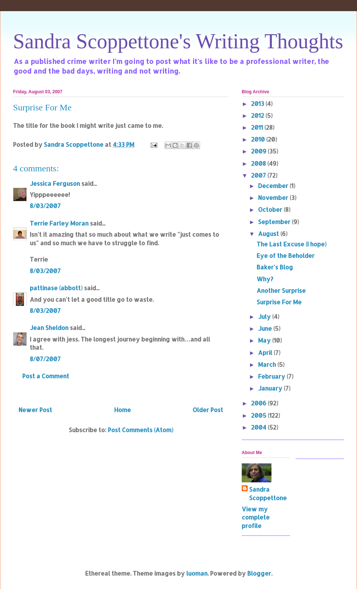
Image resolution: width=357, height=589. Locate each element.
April (266, 352)
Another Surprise (281, 290)
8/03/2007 (45, 206)
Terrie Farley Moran (59, 223)
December (274, 186)
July (265, 316)
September (275, 222)
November (274, 197)
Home (122, 410)
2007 (259, 175)
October (271, 209)
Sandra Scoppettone (268, 493)
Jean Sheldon (49, 327)
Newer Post (35, 410)
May (265, 340)
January (271, 388)
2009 (259, 151)
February (272, 376)
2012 (258, 115)
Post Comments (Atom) (140, 430)
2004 (259, 427)
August (269, 233)
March (267, 364)
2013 (258, 103)
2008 (259, 163)
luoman (197, 573)
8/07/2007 (45, 359)
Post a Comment (45, 376)
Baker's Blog (275, 267)
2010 (258, 139)
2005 (259, 415)
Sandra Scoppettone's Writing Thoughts (178, 41)
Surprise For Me (279, 302)
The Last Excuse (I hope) (292, 244)
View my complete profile (256, 517)
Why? (265, 279)
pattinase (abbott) (56, 288)
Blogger (259, 573)
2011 (257, 127)
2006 (259, 403)
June (265, 328)
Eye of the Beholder (286, 255)
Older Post (208, 410)
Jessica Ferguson (55, 183)
